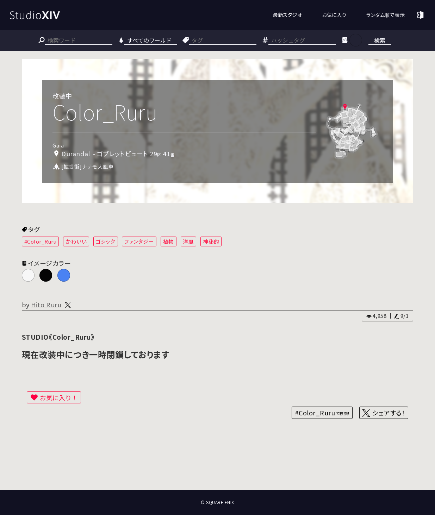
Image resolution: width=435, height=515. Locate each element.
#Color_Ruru (40, 241)
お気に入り (334, 14)
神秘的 (211, 241)
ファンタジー (139, 241)
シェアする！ (388, 412)
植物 (168, 241)
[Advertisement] (217, 464)
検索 (379, 40)
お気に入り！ (59, 397)
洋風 (188, 241)
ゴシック (106, 241)
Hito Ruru (46, 304)
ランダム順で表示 (385, 14)
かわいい (76, 241)
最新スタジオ (287, 14)
